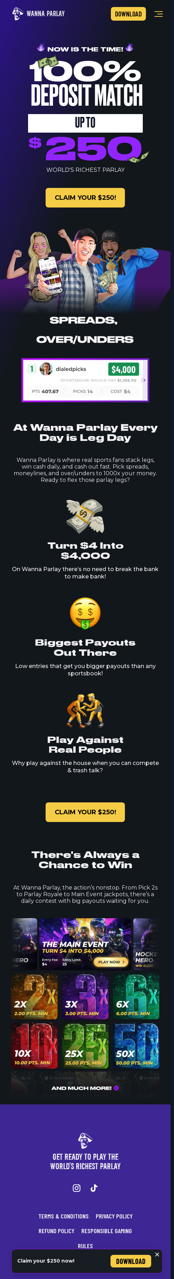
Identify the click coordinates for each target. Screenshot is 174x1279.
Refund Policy (56, 1231)
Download (128, 14)
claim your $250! (85, 198)
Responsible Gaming (106, 1231)
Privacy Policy (114, 1216)
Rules (85, 1246)
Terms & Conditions (63, 1216)
